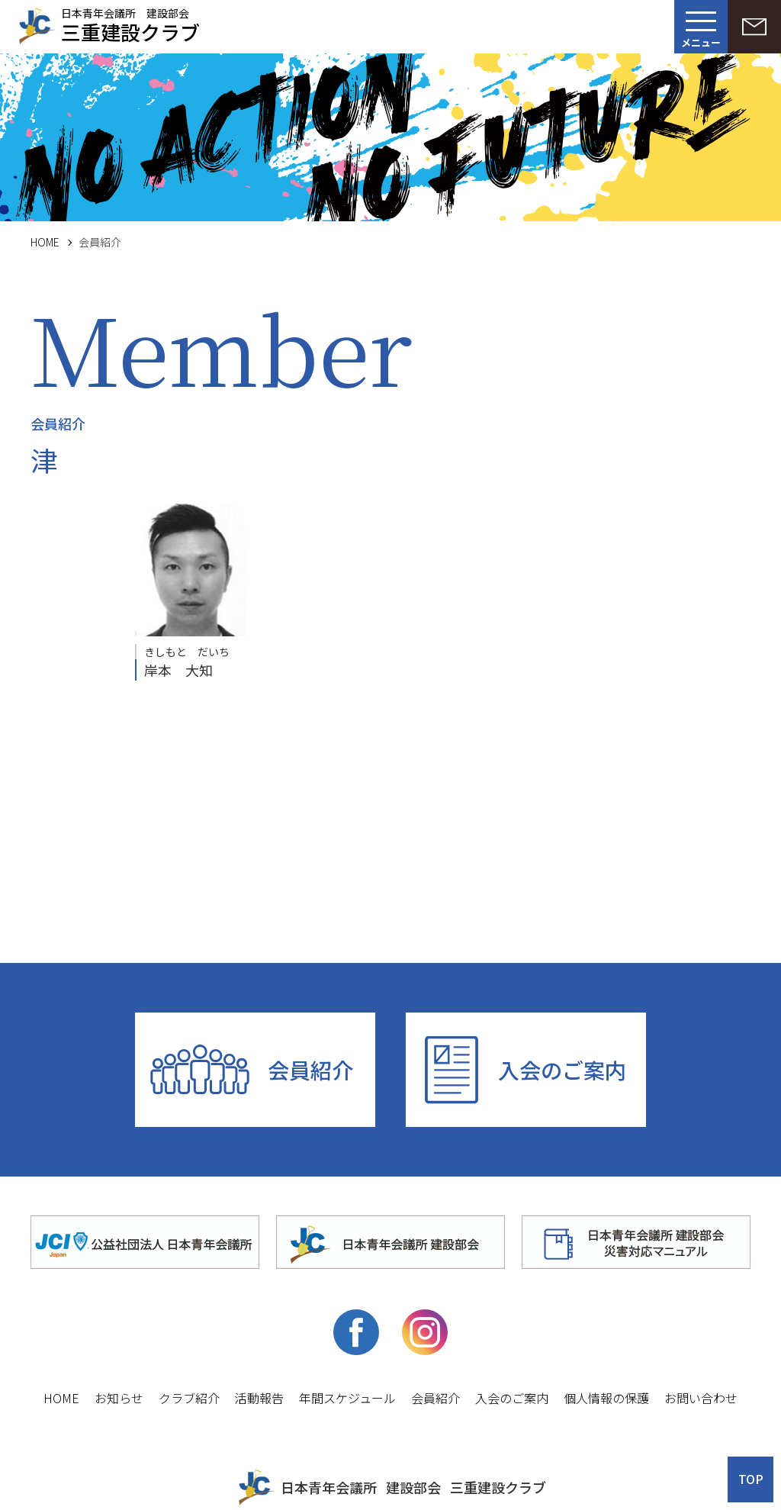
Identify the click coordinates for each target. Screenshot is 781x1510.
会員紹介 (310, 1069)
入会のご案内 (562, 1069)
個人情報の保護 (606, 1398)
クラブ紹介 (189, 1398)
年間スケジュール (347, 1398)
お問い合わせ (701, 1398)
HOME (45, 242)
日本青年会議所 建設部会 (130, 23)
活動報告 (259, 1398)
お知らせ (119, 1398)
